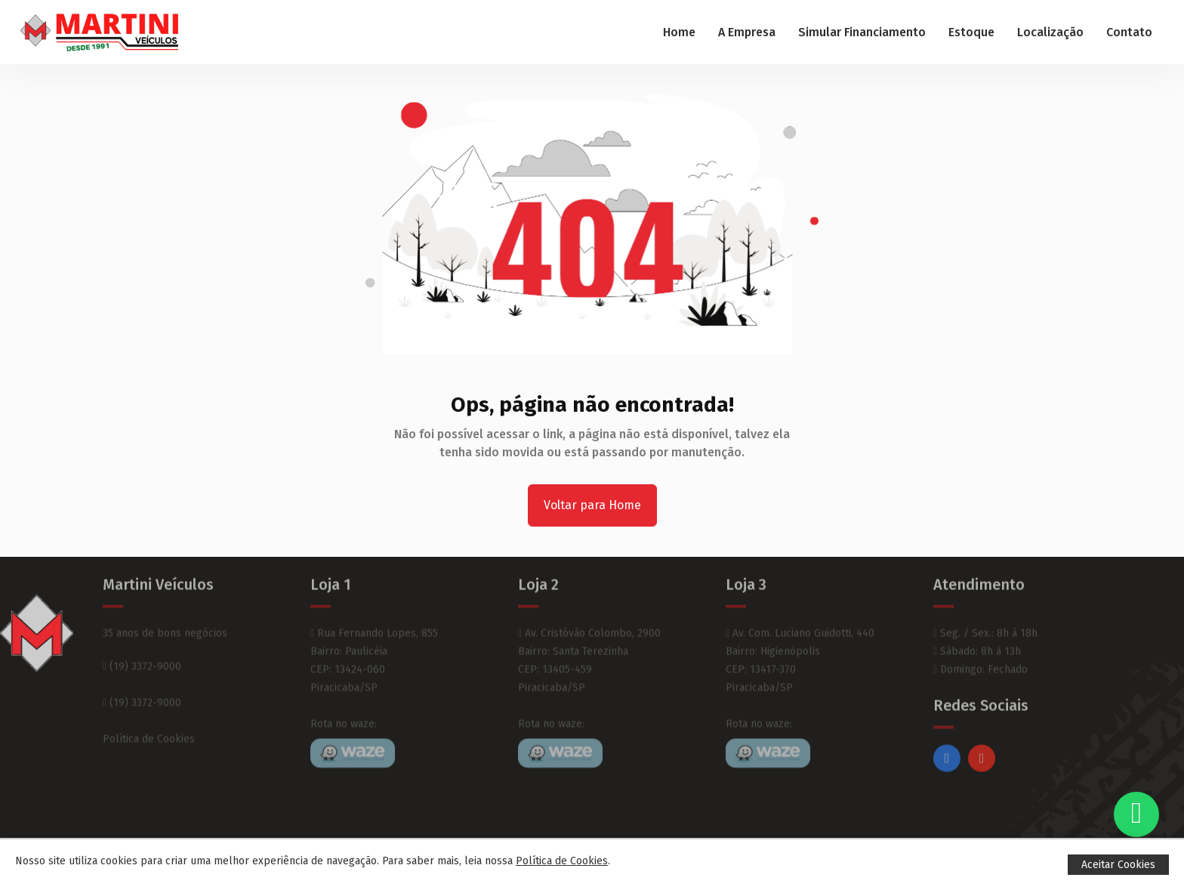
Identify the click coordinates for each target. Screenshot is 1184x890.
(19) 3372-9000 (142, 645)
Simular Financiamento (862, 32)
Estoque (971, 32)
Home (679, 32)
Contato (1129, 32)
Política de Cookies (149, 718)
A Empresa (746, 32)
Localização (1050, 32)
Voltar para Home (592, 505)
